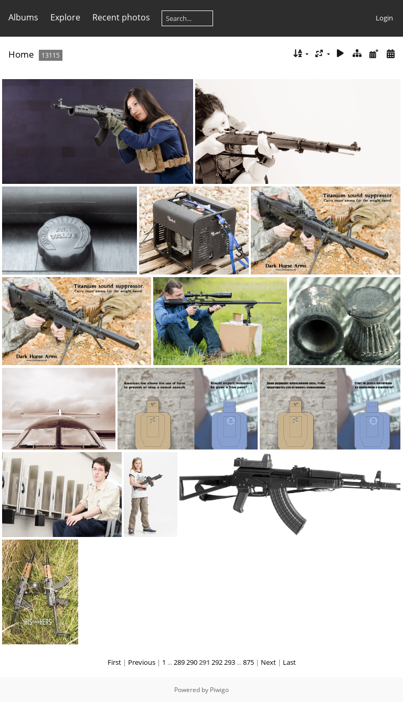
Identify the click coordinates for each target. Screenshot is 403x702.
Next (268, 662)
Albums (23, 17)
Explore (65, 17)
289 (179, 662)
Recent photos (121, 17)
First (114, 662)
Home (21, 54)
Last (289, 662)
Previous (141, 662)
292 (216, 662)
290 (191, 662)
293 (229, 662)
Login (384, 18)
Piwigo (219, 689)
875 (248, 662)
